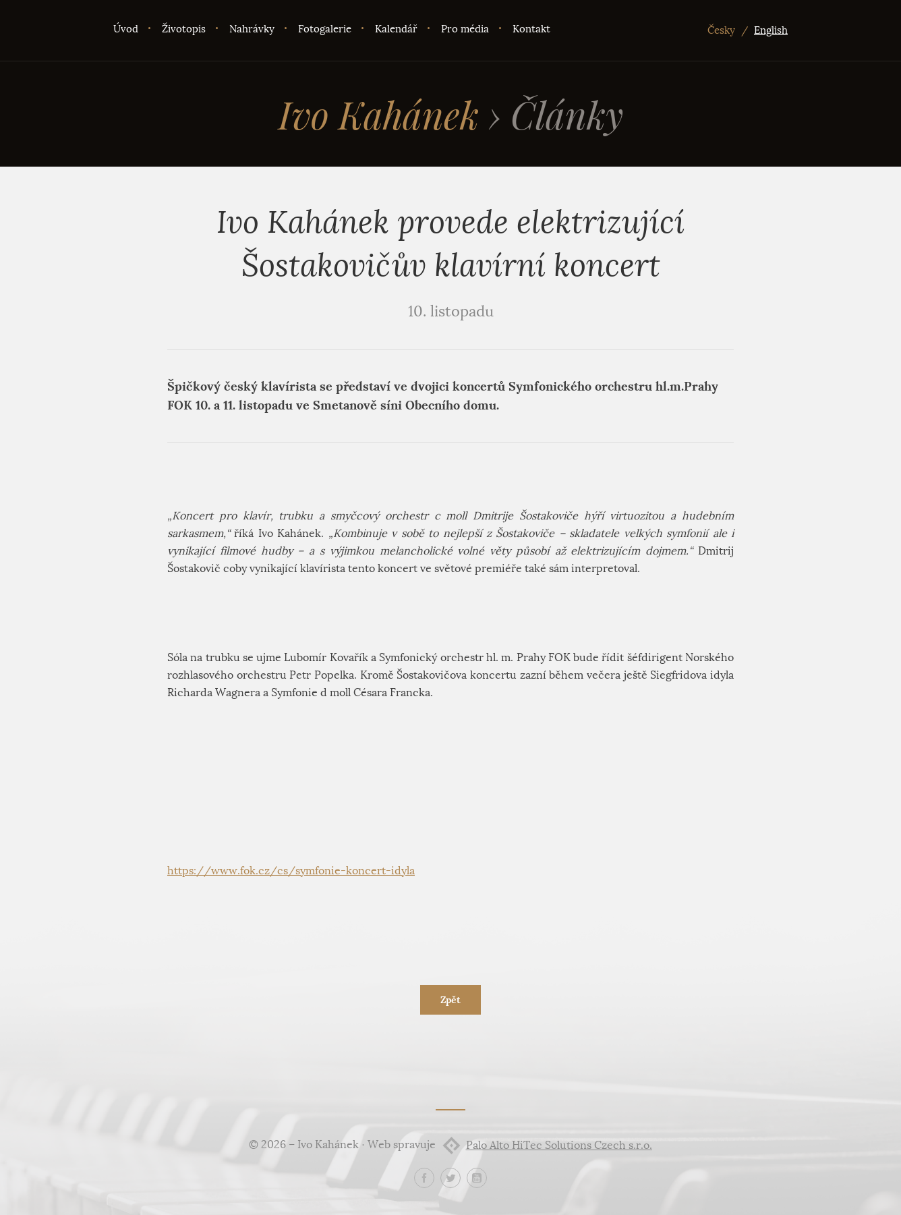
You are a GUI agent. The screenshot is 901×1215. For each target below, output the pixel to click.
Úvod (125, 29)
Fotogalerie (324, 29)
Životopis (184, 29)
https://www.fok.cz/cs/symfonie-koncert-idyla (291, 870)
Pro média (465, 29)
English (771, 30)
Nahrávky (251, 29)
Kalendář (396, 29)
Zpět (450, 1000)
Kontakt (531, 29)
